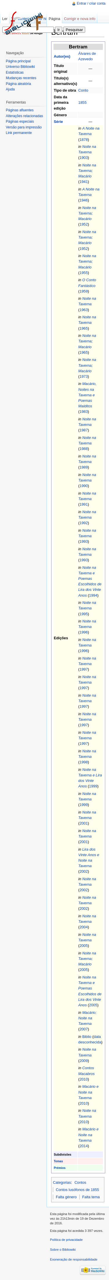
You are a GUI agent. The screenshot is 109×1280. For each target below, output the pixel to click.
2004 (84, 927)
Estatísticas (15, 72)
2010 (84, 1079)
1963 (84, 310)
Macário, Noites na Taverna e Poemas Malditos (87, 395)
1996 (84, 632)
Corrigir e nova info (79, 19)
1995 (84, 614)
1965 (84, 328)
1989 (84, 467)
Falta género (66, 1197)
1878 (84, 139)
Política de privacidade (66, 1239)
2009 (84, 1061)
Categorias (62, 1182)
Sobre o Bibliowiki (63, 1249)
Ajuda (10, 89)
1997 (84, 669)
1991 (84, 504)
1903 (84, 157)
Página (54, 19)
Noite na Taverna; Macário (87, 170)
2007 (84, 1029)
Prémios (59, 1168)
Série (58, 121)
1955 (84, 272)
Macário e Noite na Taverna (88, 1092)
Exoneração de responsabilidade (73, 1259)
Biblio (86, 1036)
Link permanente (19, 133)
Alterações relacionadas (24, 116)
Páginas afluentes (19, 110)
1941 (84, 181)
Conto (83, 90)
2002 (84, 871)
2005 (84, 945)
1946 (84, 200)
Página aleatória (18, 84)
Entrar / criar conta (91, 3)
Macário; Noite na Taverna (87, 1018)
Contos (80, 1182)
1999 (93, 786)
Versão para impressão (24, 127)
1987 (84, 430)
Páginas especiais (20, 121)
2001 (84, 823)
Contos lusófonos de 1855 (77, 1190)
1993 (84, 541)
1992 (84, 523)
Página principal (18, 61)
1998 (84, 762)
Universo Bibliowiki (20, 67)
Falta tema (91, 1197)
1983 (84, 411)
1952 (84, 224)
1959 (84, 291)
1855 (82, 102)
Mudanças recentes (21, 78)
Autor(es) (62, 56)
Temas (58, 1161)
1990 (84, 486)
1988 (84, 448)
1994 (93, 595)
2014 (84, 1146)
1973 (84, 376)
